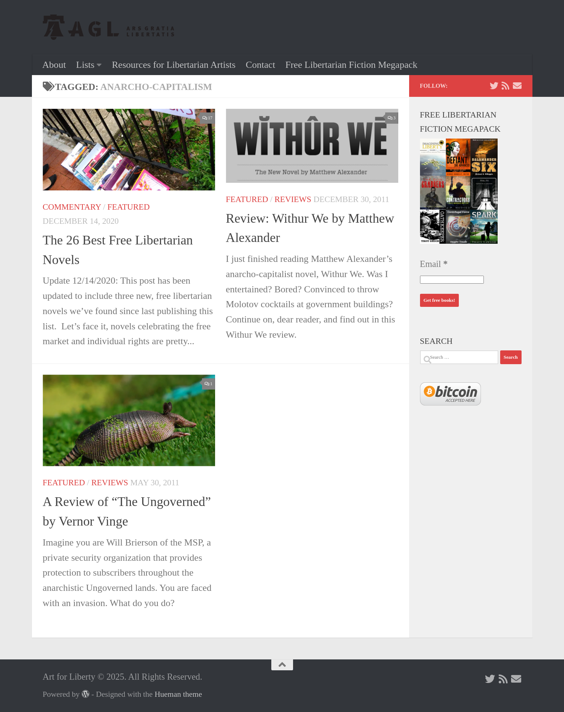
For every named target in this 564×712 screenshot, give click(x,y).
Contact (260, 64)
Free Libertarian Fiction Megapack (351, 64)
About (54, 64)
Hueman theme (178, 694)
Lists (85, 64)
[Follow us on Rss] (505, 85)
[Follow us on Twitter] (494, 85)
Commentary (72, 206)
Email (434, 264)
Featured (128, 206)
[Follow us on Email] (517, 85)
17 (207, 117)
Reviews (293, 199)
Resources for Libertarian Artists (173, 64)
